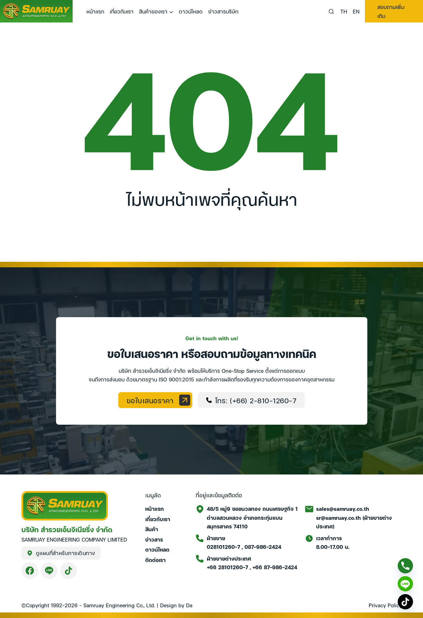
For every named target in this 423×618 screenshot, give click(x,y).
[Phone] (405, 565)
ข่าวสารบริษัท (223, 11)
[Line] (405, 583)
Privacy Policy (385, 604)
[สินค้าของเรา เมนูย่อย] (171, 12)
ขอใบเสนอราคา (158, 400)
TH (343, 11)
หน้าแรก (95, 11)
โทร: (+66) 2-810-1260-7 (251, 400)
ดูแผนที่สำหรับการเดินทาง (61, 552)
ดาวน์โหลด (191, 11)
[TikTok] (405, 601)
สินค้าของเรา (153, 11)
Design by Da (176, 604)
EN (356, 11)
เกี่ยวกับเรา (122, 11)
